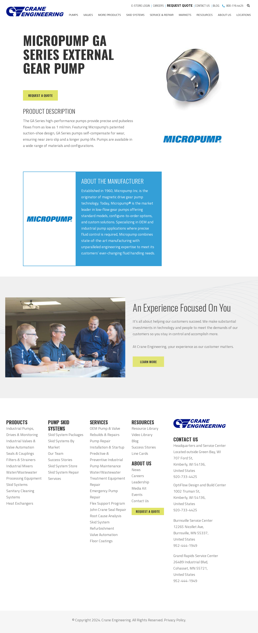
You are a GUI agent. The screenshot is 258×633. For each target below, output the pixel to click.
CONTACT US (202, 6)
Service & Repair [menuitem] (162, 15)
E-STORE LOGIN (140, 6)
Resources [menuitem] (205, 15)
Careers (138, 476)
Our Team (55, 453)
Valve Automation (104, 534)
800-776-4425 (234, 6)
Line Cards (140, 453)
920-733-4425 (185, 476)
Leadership (140, 482)
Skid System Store (62, 466)
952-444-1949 (185, 545)
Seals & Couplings (20, 453)
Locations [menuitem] (243, 15)
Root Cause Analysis (105, 516)
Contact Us (140, 501)
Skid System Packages (65, 434)
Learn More (152, 361)
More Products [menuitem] (109, 15)
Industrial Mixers (19, 466)
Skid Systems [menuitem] (135, 15)
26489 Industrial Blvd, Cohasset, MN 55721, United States (190, 568)
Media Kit (139, 488)
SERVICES (99, 422)
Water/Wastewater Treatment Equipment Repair (107, 478)
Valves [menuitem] (88, 15)
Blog (135, 441)
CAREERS (158, 6)
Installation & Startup (107, 447)
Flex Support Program (107, 503)
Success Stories (60, 459)
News (136, 470)
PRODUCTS (16, 422)
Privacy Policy (174, 620)
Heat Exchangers (19, 503)
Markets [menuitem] (185, 15)
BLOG (216, 6)
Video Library (142, 434)
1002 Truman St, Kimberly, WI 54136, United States (189, 497)
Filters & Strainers (21, 459)
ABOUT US (141, 463)
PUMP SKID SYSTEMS (58, 425)
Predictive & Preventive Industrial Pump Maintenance (106, 460)
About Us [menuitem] (224, 15)
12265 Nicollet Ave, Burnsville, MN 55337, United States (190, 533)
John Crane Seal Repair (108, 509)
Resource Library (145, 428)
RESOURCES (143, 422)
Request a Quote (148, 511)
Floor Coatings (101, 541)
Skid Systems (17, 484)
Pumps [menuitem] (73, 15)
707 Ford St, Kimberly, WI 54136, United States (189, 464)
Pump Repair (100, 441)
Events (137, 494)
